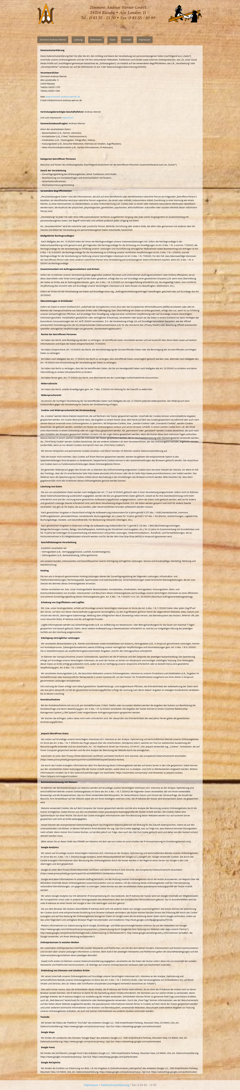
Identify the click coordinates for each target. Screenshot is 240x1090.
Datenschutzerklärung (115, 1085)
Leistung (78, 39)
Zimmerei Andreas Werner (53, 39)
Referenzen (96, 39)
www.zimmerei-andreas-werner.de (62, 96)
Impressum (144, 39)
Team (112, 39)
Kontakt (127, 39)
